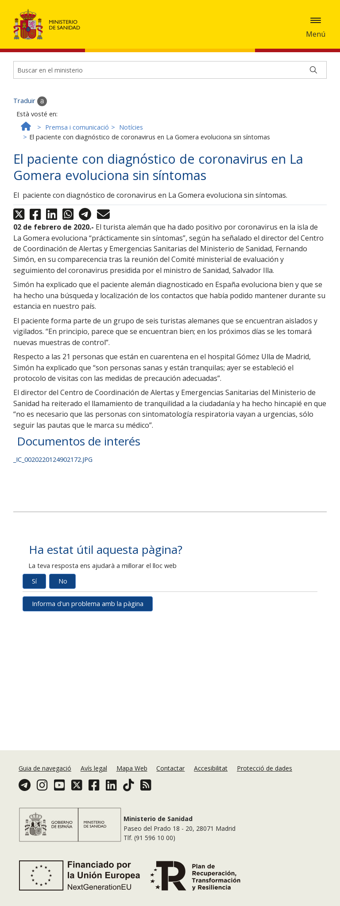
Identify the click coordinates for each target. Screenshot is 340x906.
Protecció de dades (264, 768)
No (62, 602)
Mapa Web (131, 768)
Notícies (131, 148)
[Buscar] (313, 90)
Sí (34, 602)
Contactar (170, 768)
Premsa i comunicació (77, 148)
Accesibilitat (211, 768)
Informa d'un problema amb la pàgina (87, 624)
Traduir (30, 122)
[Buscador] (170, 91)
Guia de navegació (45, 768)
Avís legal (94, 768)
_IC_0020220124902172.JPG (53, 480)
